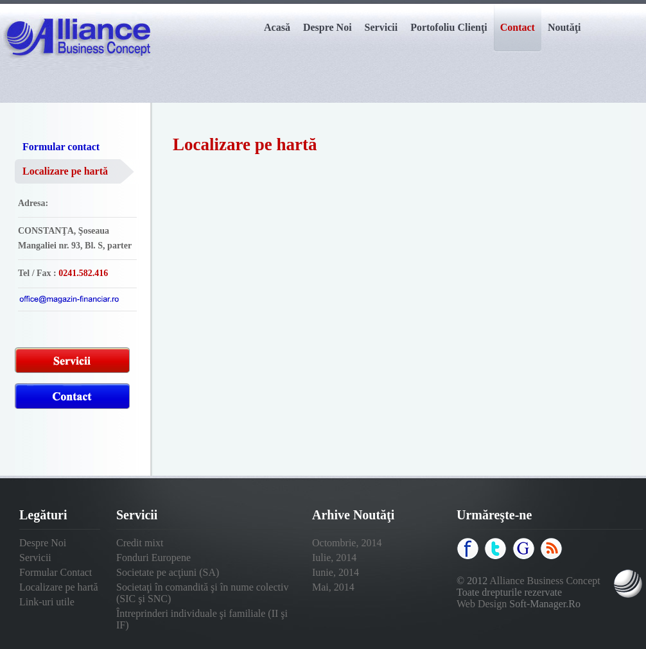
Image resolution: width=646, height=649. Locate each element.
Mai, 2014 (333, 587)
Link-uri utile (46, 601)
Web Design (482, 603)
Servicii (35, 557)
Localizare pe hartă (65, 171)
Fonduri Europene (153, 557)
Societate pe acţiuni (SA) (167, 572)
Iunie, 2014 (335, 572)
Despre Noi (42, 542)
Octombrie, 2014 (346, 542)
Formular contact (61, 146)
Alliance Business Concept (544, 580)
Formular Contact (55, 572)
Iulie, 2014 (334, 557)
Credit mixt (139, 542)
